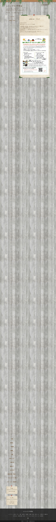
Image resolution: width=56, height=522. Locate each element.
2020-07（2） (12, 197)
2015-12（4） (12, 353)
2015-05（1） (12, 370)
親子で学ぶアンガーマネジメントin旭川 (27, 24)
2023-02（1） (12, 109)
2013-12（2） (12, 414)
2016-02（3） (12, 347)
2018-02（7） (12, 282)
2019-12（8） (12, 218)
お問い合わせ (12, 470)
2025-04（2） (12, 59)
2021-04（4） (12, 171)
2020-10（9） (12, 188)
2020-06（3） (12, 200)
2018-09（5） (12, 262)
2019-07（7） (12, 232)
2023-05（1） (12, 100)
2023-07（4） (12, 94)
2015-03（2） (12, 376)
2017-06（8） (12, 306)
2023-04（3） (12, 103)
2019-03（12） (12, 244)
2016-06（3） (12, 338)
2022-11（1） (12, 118)
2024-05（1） (12, 80)
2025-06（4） (12, 53)
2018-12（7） (12, 253)
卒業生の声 (12, 462)
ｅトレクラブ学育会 (15, 6)
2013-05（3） (12, 426)
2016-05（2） (12, 341)
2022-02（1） (12, 144)
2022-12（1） (12, 115)
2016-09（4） (12, 329)
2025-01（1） (12, 68)
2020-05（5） (12, 203)
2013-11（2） (12, 417)
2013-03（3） (12, 432)
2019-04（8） (12, 241)
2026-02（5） (12, 33)
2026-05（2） (12, 24)
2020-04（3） (12, 206)
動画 (12, 438)
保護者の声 (12, 466)
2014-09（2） (12, 391)
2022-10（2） (12, 121)
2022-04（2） (12, 138)
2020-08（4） (12, 194)
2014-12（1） (12, 382)
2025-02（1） (12, 65)
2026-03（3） (12, 30)
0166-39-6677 (45, 4)
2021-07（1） (12, 162)
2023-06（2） (12, 97)
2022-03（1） (12, 141)
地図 (12, 454)
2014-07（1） (12, 397)
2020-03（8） (12, 209)
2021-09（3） (12, 156)
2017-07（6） (12, 303)
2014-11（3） (12, 385)
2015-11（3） (12, 356)
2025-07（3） (12, 50)
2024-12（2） (12, 71)
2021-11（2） (12, 150)
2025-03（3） (12, 62)
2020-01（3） (12, 215)
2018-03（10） (12, 279)
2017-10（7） (12, 294)
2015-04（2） (12, 373)
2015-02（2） (12, 379)
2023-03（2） (12, 106)
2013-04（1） (12, 429)
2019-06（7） (12, 235)
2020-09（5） (12, 191)
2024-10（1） (12, 74)
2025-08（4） (12, 47)
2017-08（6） (12, 300)
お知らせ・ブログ (12, 20)
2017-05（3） (12, 309)
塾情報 (12, 450)
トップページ (12, 16)
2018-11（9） (12, 256)
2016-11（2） (12, 323)
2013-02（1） (12, 435)
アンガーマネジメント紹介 (12, 477)
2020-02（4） (12, 212)
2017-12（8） (12, 288)
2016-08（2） (12, 332)
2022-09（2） (12, 124)
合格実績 (12, 446)
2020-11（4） (12, 185)
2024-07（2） (12, 77)
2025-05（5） (12, 56)
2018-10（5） (12, 259)
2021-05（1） (12, 168)
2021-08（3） (12, 159)
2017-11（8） (12, 291)
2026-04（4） (12, 27)
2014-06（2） (12, 400)
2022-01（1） (12, 147)
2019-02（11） (12, 247)
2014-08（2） (12, 394)
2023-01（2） (12, 112)
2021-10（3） (12, 153)
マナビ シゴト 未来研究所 (11, 481)
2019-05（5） (12, 238)
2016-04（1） (12, 344)
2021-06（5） (12, 165)
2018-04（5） (12, 276)
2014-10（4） (12, 388)
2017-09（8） (12, 297)
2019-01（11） (12, 250)
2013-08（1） (12, 420)
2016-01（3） (12, 350)
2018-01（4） (12, 285)
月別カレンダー (11, 458)
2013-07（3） (12, 423)
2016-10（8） (12, 326)
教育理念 (11, 442)
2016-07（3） (12, 335)
